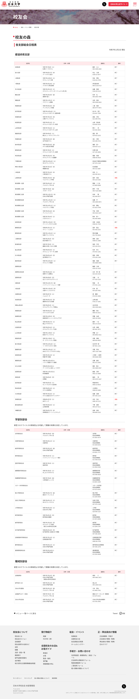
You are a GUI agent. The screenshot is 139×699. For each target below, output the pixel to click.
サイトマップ (28, 678)
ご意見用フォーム (77, 666)
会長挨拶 (18, 641)
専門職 (45, 661)
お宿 (44, 656)
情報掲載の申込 (48, 664)
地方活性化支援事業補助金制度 (25, 663)
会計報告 (18, 661)
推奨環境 (54, 678)
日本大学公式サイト (118, 4)
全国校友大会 (75, 639)
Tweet (115, 613)
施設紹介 (18, 655)
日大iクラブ (103, 644)
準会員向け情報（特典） (108, 641)
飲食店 (45, 653)
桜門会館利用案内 (21, 658)
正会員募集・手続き (106, 636)
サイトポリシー (17, 678)
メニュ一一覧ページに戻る (26, 613)
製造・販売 (46, 658)
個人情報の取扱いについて (80, 668)
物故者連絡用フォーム (78, 663)
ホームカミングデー (78, 644)
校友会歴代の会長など (22, 644)
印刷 (122, 613)
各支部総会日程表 (77, 641)
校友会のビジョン (21, 639)
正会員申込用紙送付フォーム (80, 660)
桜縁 (44, 636)
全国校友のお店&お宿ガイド (49, 647)
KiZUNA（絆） (48, 639)
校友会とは (18, 636)
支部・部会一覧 (20, 652)
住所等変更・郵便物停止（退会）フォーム (83, 656)
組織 (16, 650)
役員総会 (74, 636)
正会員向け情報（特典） (108, 639)
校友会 (16, 27)
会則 (16, 647)
